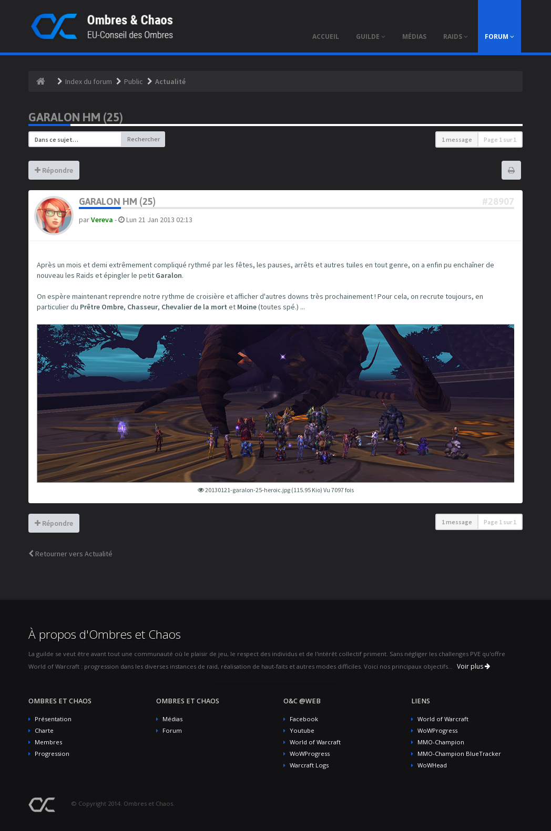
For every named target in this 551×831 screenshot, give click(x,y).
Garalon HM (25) (75, 117)
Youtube (302, 730)
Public (133, 81)
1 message (457, 139)
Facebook (304, 719)
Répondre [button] (54, 170)
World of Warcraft (315, 742)
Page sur (500, 139)
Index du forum (88, 81)
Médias (172, 719)
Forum (172, 730)
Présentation (53, 719)
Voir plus (473, 666)
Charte (44, 730)
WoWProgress (310, 753)
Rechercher (143, 139)
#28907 (498, 201)
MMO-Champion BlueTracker (459, 753)
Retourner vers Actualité (70, 553)
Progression (52, 753)
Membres (48, 742)
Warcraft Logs (309, 765)
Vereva (102, 219)
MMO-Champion (440, 742)
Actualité (170, 81)
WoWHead (432, 765)
